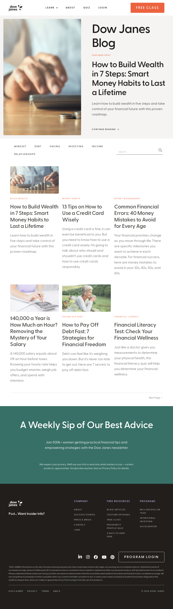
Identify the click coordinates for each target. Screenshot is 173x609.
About (70, 8)
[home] (15, 7)
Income (97, 146)
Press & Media (83, 520)
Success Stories (84, 515)
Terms (45, 591)
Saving (55, 146)
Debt (38, 146)
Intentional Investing (148, 519)
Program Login (141, 557)
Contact (79, 525)
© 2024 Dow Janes (152, 591)
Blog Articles (116, 510)
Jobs (77, 530)
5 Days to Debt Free (116, 535)
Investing (76, 146)
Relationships (25, 154)
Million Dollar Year (150, 511)
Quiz (86, 8)
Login (102, 8)
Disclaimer (16, 591)
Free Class (147, 7)
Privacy (32, 591)
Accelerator (148, 526)
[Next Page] (156, 397)
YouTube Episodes (118, 515)
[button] (51, 8)
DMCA (56, 591)
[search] (160, 150)
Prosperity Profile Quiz (115, 526)
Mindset (20, 146)
